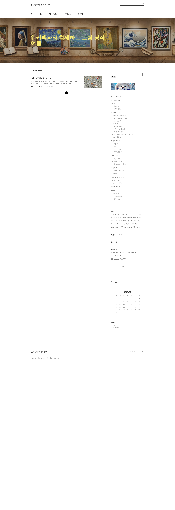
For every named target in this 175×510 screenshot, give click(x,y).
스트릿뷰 (117, 161)
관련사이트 (133, 495)
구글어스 (115, 155)
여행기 (116, 199)
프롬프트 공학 (119, 129)
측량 (116, 146)
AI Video (117, 126)
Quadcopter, (115, 298)
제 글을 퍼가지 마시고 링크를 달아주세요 (123, 324)
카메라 (116, 173)
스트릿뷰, (134, 286)
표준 (116, 144)
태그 (40, 14)
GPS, (138, 298)
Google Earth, (127, 289)
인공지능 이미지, (138, 289)
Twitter (123, 338)
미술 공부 (115, 100)
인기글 (120, 306)
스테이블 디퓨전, (125, 286)
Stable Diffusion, (116, 289)
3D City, (127, 298)
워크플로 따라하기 (120, 132)
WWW (116, 194)
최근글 (113, 306)
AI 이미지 (116, 112)
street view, (120, 295)
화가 (116, 103)
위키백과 (117, 109)
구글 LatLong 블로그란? (118, 330)
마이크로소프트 (119, 164)
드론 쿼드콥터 (117, 177)
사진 (114, 168)
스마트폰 (117, 196)
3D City (117, 149)
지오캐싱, (124, 292)
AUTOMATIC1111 (120, 118)
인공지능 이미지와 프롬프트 (39, 495)
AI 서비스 (117, 137)
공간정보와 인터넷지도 (40, 4)
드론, (139, 286)
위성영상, (137, 292)
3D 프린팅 (118, 183)
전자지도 (117, 152)
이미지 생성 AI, (115, 292)
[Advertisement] (127, 243)
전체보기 (116, 96)
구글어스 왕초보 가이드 (118, 327)
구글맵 (117, 159)
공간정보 (115, 141)
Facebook (114, 338)
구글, (122, 298)
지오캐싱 (115, 187)
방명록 (80, 14)
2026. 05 (127, 363)
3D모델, (134, 295)
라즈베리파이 (118, 180)
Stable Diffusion (120, 116)
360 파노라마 (118, 171)
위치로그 (67, 14)
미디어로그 (53, 14)
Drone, (113, 295)
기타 (114, 190)
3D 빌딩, (133, 298)
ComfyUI (117, 121)
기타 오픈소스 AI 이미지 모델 (123, 134)
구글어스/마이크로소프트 (38, 86)
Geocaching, (115, 286)
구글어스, (128, 295)
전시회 (116, 106)
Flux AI (117, 124)
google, (130, 292)
